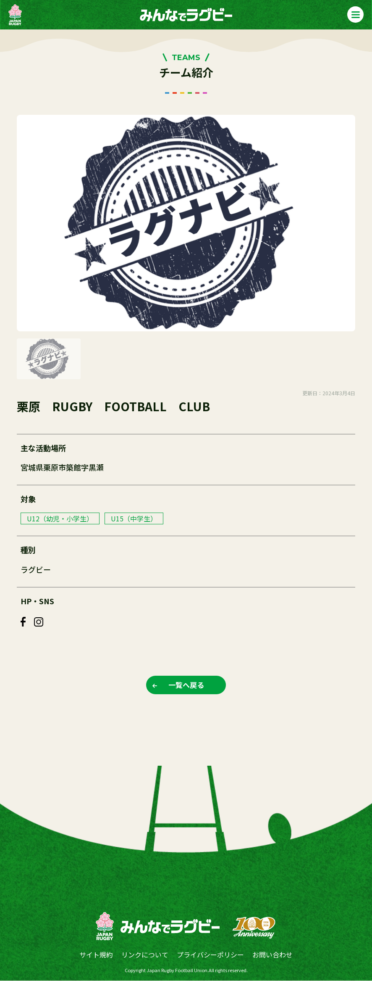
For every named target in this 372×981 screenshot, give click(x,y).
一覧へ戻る (186, 685)
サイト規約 (96, 954)
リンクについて (144, 954)
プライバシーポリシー (210, 954)
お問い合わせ (272, 954)
